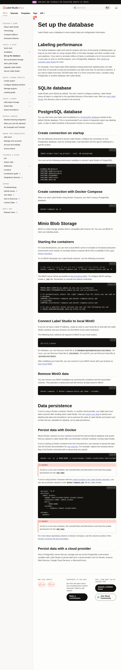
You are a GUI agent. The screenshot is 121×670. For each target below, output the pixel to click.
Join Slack (9, 195)
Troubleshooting (10, 187)
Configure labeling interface (14, 85)
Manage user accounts (13, 141)
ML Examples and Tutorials (14, 127)
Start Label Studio (11, 63)
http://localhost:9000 (78, 276)
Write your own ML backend (15, 123)
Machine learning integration (15, 120)
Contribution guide (12, 174)
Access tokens (9, 149)
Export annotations (11, 110)
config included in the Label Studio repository (91, 480)
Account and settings (12, 145)
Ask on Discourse (12, 199)
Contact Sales (10, 203)
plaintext (111, 165)
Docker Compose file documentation (53, 539)
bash (112, 150)
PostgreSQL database (90, 117)
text (112, 340)
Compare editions (11, 35)
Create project (9, 81)
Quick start (8, 48)
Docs (5, 13)
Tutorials (14, 13)
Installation (8, 52)
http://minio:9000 (45, 364)
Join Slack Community (104, 597)
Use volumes (72, 447)
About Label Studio (11, 27)
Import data (8, 106)
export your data (92, 414)
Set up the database (12, 56)
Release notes (10, 212)
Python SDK (8, 162)
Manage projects (10, 88)
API (42, 13)
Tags (35, 13)
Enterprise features (11, 38)
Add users (8, 137)
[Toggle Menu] (116, 8)
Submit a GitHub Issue (105, 588)
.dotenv (111, 284)
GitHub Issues (10, 191)
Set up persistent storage (13, 60)
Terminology (8, 31)
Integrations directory (13, 177)
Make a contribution (74, 597)
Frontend (7, 170)
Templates (25, 13)
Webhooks (8, 166)
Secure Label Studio (12, 71)
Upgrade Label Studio (12, 67)
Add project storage (11, 102)
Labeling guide (9, 92)
